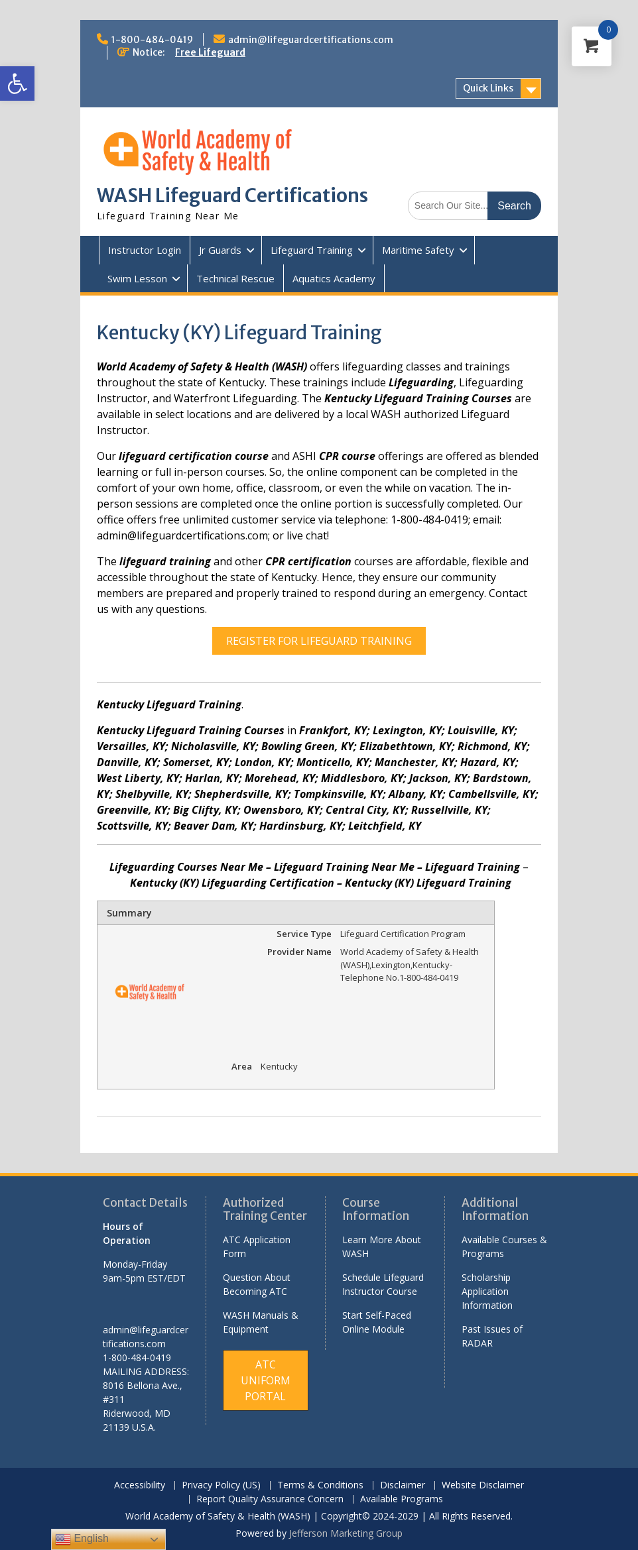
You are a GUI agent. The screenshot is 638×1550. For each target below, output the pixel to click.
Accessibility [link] (139, 1485)
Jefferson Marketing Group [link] (346, 1533)
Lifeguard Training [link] (312, 249)
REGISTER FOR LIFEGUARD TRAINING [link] (319, 641)
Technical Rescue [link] (235, 278)
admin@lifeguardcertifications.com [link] (310, 40)
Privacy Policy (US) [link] (221, 1485)
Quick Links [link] (488, 88)
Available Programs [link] (401, 1499)
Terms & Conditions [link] (320, 1485)
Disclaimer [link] (402, 1485)
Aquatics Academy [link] (333, 278)
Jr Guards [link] (220, 249)
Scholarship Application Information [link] (487, 1291)
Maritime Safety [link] (418, 249)
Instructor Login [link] (144, 249)
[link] (17, 83)
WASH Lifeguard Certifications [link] (232, 195)
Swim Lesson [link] (137, 278)
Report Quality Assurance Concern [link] (270, 1499)
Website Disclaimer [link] (483, 1485)
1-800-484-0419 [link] (152, 40)
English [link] (82, 1539)
